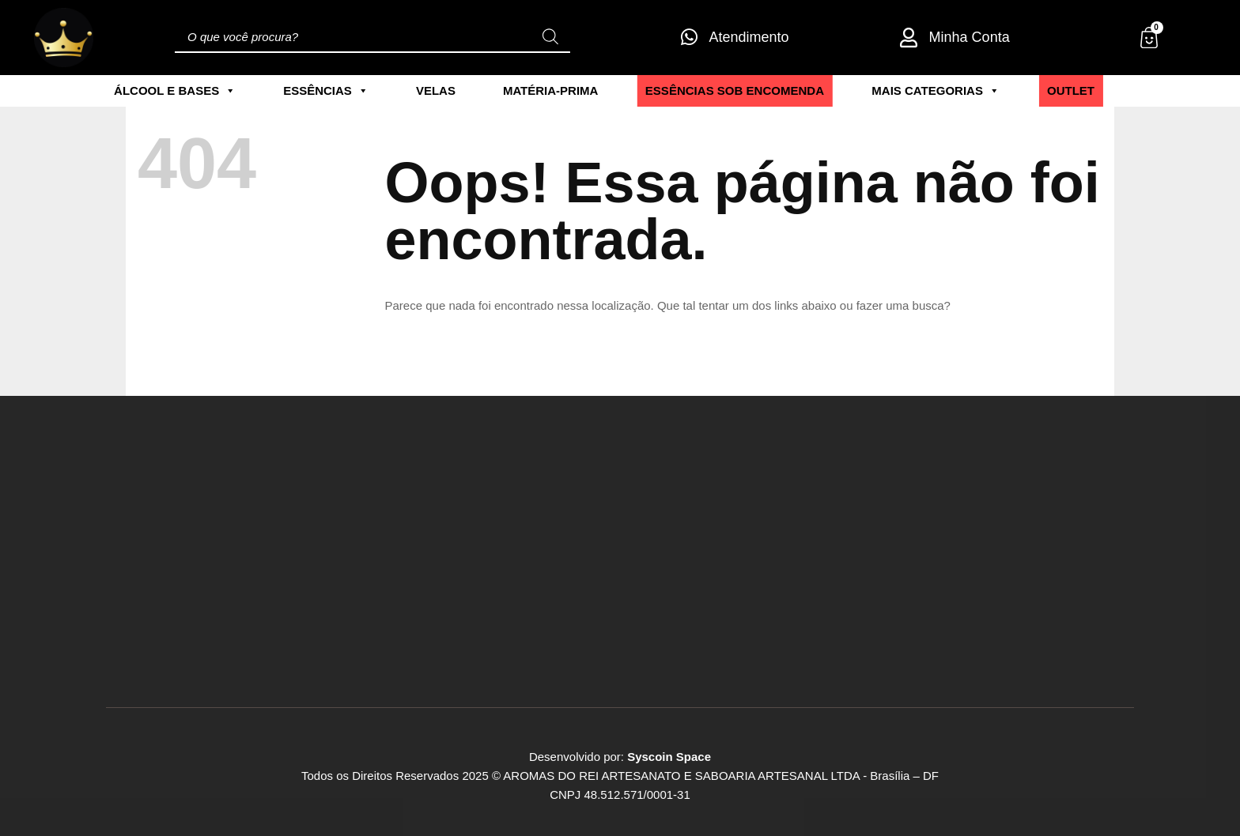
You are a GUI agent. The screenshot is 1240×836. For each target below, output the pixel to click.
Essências (326, 91)
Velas (436, 90)
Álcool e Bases (175, 91)
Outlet (1070, 90)
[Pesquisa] (550, 37)
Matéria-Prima (551, 90)
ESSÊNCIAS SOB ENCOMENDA (734, 90)
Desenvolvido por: (620, 756)
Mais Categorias (935, 91)
